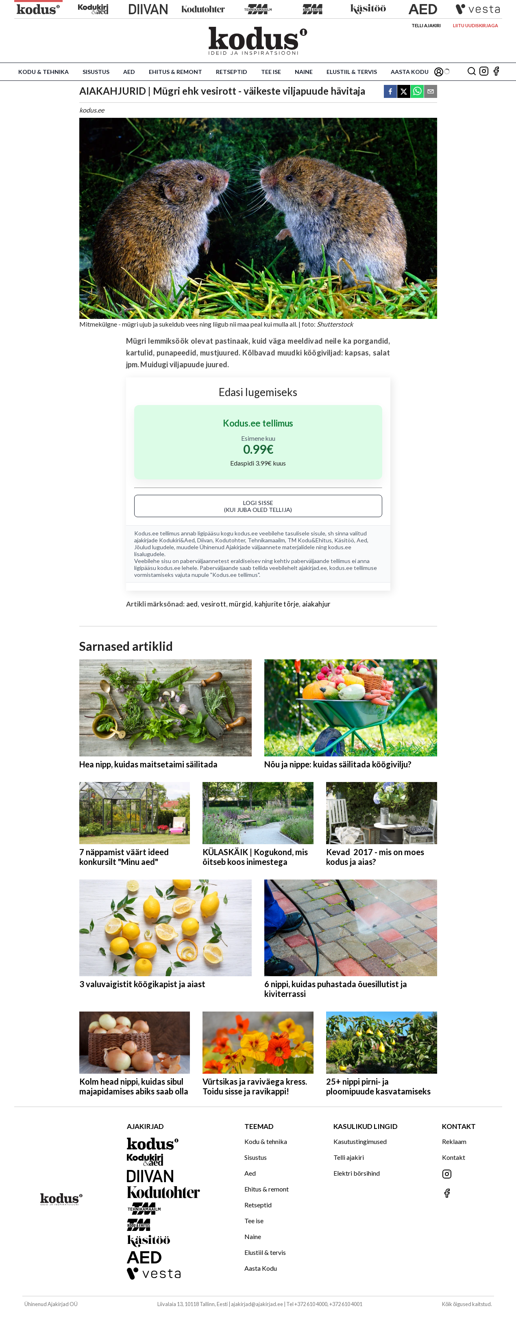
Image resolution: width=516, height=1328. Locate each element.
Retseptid (231, 71)
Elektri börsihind (356, 1173)
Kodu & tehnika (43, 71)
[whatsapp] (417, 92)
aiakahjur (316, 604)
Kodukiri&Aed (177, 540)
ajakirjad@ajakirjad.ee (257, 1304)
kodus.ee (246, 533)
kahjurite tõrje (277, 604)
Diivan (205, 540)
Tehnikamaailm (266, 540)
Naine (304, 71)
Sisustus (96, 71)
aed (192, 604)
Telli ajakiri (426, 25)
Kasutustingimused (360, 1141)
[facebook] (390, 92)
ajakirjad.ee (313, 567)
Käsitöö (344, 540)
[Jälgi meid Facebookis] (496, 71)
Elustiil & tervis (352, 71)
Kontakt (453, 1157)
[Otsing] (472, 71)
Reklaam (454, 1141)
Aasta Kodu (410, 71)
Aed (129, 71)
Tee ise (271, 71)
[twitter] (403, 92)
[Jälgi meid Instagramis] (484, 71)
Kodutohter (230, 540)
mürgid (240, 604)
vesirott (213, 604)
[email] (430, 92)
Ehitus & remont (175, 71)
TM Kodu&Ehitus (309, 540)
